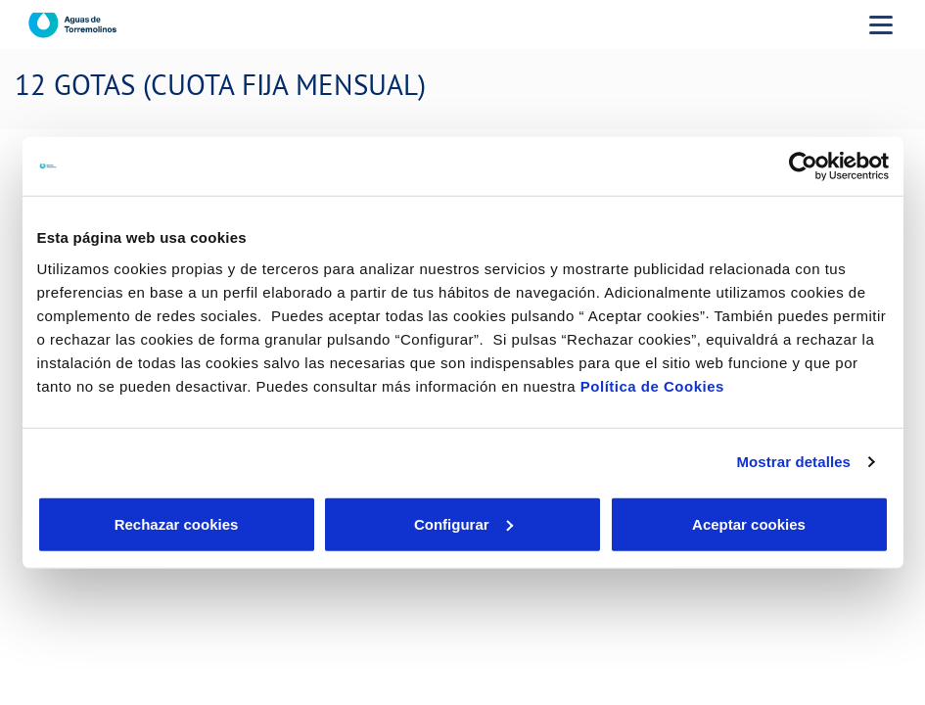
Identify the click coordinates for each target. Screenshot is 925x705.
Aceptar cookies (749, 523)
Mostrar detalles (793, 461)
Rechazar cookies (177, 523)
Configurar (463, 523)
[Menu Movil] (881, 24)
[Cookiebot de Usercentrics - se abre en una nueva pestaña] (803, 166)
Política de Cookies (652, 385)
